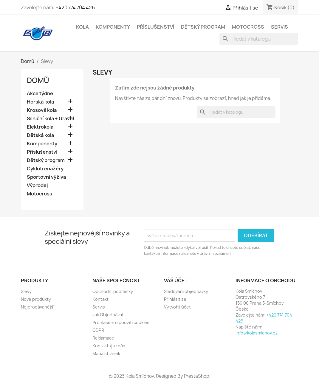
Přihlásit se (175, 299)
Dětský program (203, 27)
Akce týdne (40, 93)
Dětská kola (40, 135)
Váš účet (176, 280)
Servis (279, 27)
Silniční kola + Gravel (50, 118)
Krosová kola (42, 110)
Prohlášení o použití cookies (120, 322)
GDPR (98, 330)
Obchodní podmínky (112, 291)
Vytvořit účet (177, 307)
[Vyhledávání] (258, 39)
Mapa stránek (106, 353)
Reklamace (103, 338)
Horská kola (40, 102)
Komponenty (113, 27)
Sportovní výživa (46, 177)
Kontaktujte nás (108, 345)
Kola (82, 27)
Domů (38, 80)
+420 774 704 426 (75, 7)
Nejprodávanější (37, 307)
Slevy (26, 291)
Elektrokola (40, 127)
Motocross (248, 27)
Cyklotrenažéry (45, 169)
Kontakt (100, 299)
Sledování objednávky (186, 291)
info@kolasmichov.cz (257, 333)
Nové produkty (36, 299)
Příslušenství (155, 27)
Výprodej (37, 185)
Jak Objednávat (108, 314)
